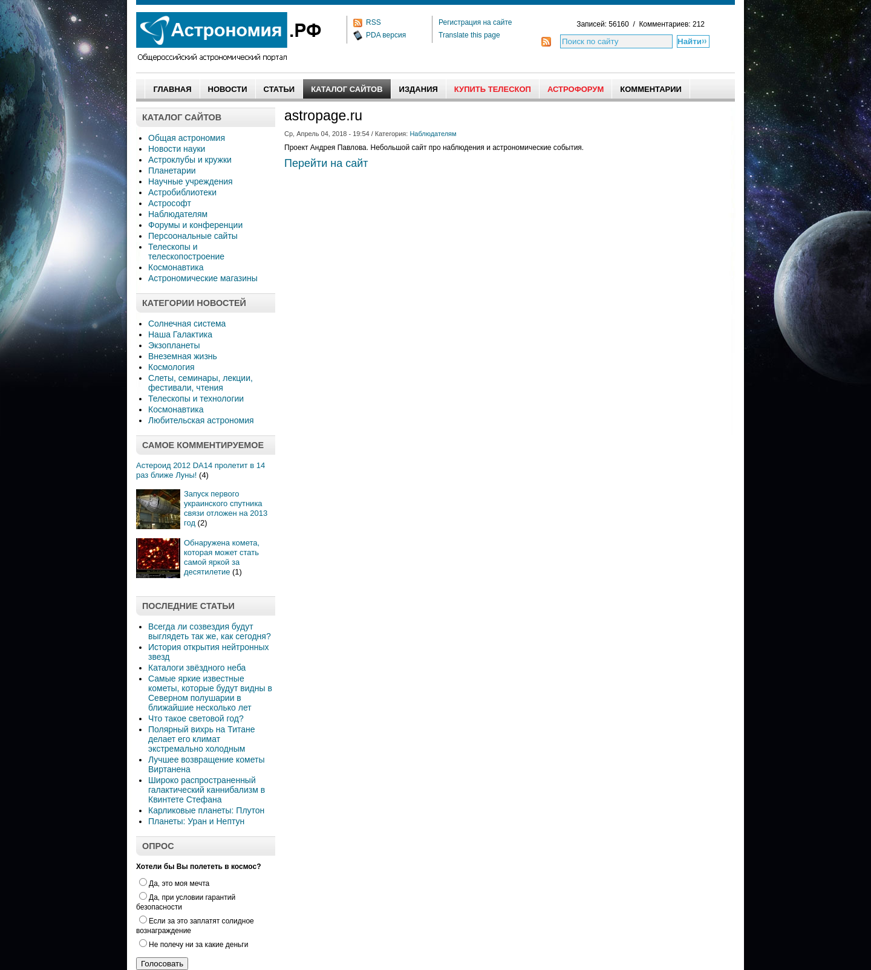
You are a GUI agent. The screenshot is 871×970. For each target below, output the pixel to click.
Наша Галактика (180, 334)
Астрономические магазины (203, 278)
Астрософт (169, 203)
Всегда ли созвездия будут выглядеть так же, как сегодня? (209, 631)
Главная (172, 89)
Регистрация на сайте (475, 22)
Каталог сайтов (346, 89)
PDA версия (386, 35)
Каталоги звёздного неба (197, 667)
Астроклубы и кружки (190, 159)
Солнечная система (187, 323)
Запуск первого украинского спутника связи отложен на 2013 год (225, 508)
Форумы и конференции (195, 225)
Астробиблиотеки (182, 192)
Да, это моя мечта (174, 883)
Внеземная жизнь (182, 356)
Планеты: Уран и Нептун (196, 821)
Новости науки (176, 149)
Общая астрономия (186, 138)
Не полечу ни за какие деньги (193, 944)
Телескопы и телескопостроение (186, 251)
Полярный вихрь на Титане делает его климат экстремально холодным (201, 739)
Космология (171, 367)
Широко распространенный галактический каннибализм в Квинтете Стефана (206, 789)
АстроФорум (575, 89)
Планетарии (172, 170)
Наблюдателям (177, 214)
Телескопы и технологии (196, 398)
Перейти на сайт (326, 163)
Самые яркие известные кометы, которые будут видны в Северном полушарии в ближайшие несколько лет (210, 693)
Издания (418, 89)
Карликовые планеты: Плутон (206, 810)
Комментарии (651, 89)
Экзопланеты (174, 345)
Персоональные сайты (193, 236)
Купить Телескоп (492, 89)
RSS (373, 22)
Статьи (279, 89)
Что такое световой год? (196, 718)
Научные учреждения (190, 181)
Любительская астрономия (201, 420)
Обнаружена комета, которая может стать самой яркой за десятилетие (221, 557)
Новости (227, 89)
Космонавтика (175, 267)
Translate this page (469, 35)
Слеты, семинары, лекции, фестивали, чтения (200, 382)
